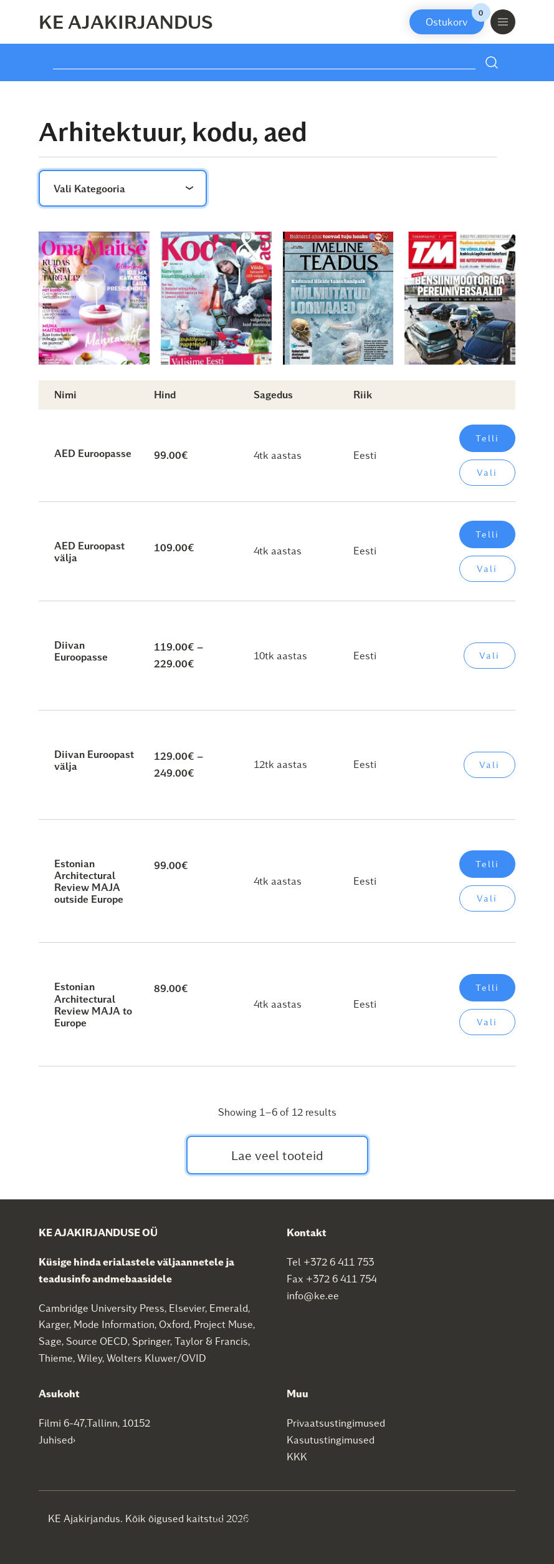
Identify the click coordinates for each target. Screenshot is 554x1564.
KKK (297, 1456)
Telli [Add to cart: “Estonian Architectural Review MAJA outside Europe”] (487, 863)
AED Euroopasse (92, 453)
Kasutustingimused (331, 1439)
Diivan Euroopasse (81, 650)
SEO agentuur (245, 1517)
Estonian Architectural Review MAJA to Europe (93, 1004)
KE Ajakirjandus (126, 21)
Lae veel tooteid (277, 1155)
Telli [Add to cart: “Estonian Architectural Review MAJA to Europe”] (487, 987)
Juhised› (57, 1439)
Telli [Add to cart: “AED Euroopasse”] (487, 438)
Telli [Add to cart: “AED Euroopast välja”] (487, 534)
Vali (487, 472)
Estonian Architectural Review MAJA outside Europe (88, 881)
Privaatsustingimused (336, 1423)
